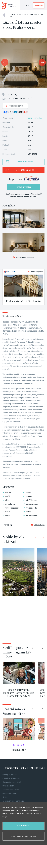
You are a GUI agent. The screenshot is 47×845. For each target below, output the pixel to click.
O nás (5, 797)
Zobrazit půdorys (24, 162)
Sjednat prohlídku (25, 170)
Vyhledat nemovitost (11, 790)
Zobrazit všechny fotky (23, 257)
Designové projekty (10, 793)
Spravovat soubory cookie (23, 836)
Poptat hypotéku (23, 187)
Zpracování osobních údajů (13, 801)
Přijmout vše (23, 826)
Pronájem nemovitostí (11, 778)
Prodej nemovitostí (10, 775)
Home (5, 14)
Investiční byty (8, 786)
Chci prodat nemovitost (12, 782)
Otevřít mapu (37, 525)
